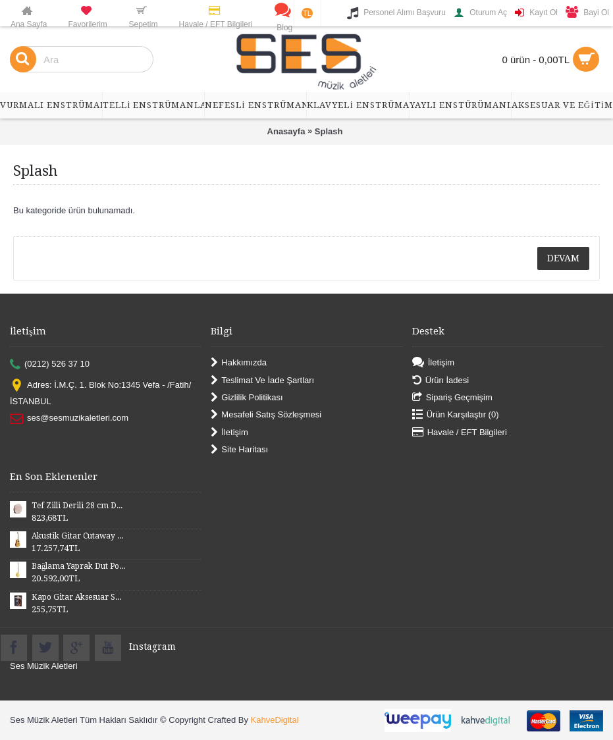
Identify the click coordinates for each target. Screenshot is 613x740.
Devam (563, 258)
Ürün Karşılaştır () (455, 415)
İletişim (229, 432)
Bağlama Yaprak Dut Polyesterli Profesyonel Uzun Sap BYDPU (78, 566)
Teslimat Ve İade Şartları (262, 380)
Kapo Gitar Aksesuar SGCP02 (78, 597)
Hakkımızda (239, 363)
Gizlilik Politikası (246, 398)
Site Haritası (239, 450)
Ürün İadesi (440, 380)
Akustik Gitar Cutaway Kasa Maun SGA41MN (78, 536)
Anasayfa (286, 131)
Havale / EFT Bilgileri (459, 432)
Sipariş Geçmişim (452, 398)
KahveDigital (275, 720)
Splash (329, 131)
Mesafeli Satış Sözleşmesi (266, 415)
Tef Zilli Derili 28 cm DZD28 (78, 505)
